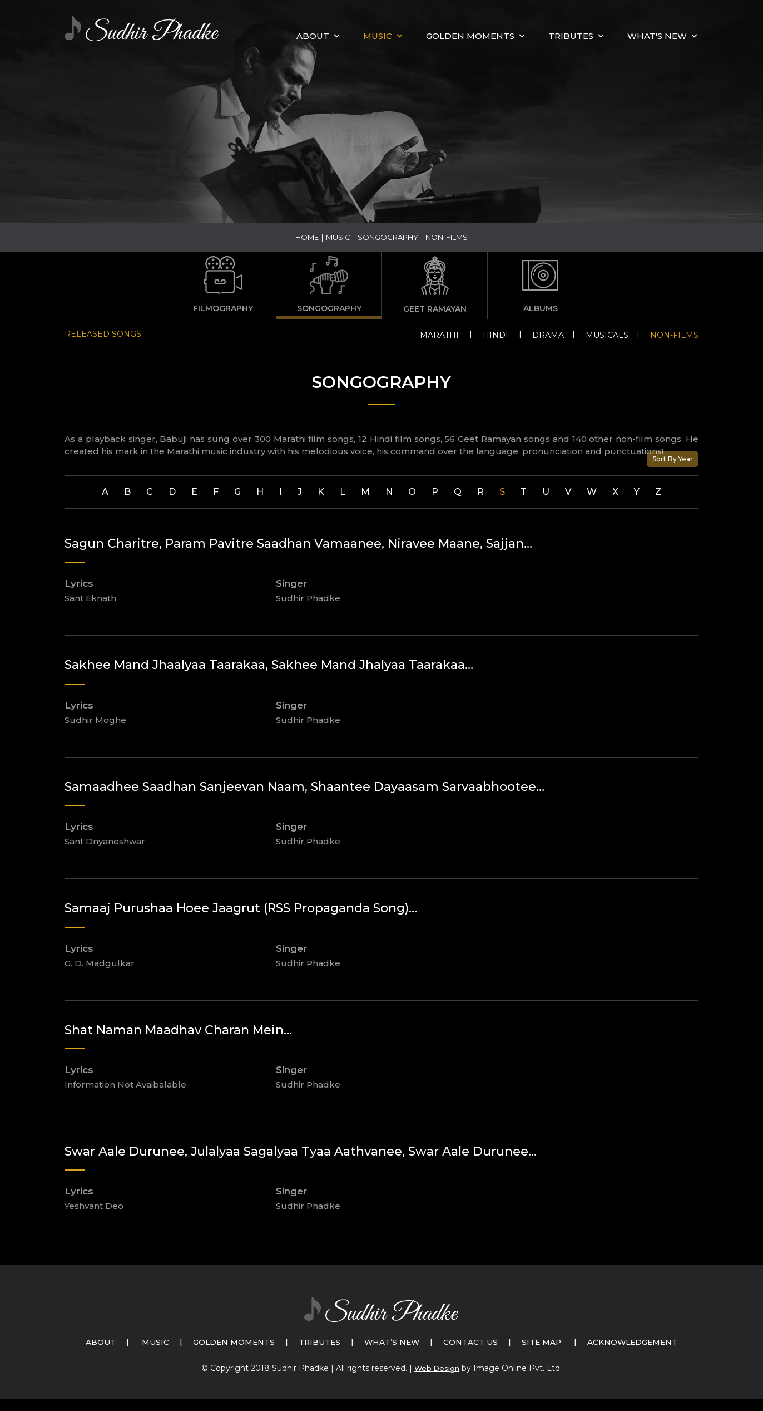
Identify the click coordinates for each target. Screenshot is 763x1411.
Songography (388, 237)
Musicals (607, 335)
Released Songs (103, 334)
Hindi (495, 335)
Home (307, 237)
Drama (548, 335)
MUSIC (377, 36)
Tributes (570, 36)
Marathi (439, 335)
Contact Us (537, 1341)
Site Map (610, 1341)
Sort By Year (672, 459)
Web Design (437, 1380)
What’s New (454, 1341)
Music (338, 237)
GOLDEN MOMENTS (470, 36)
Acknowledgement (393, 1354)
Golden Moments (287, 1341)
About (312, 36)
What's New (657, 36)
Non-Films (674, 335)
